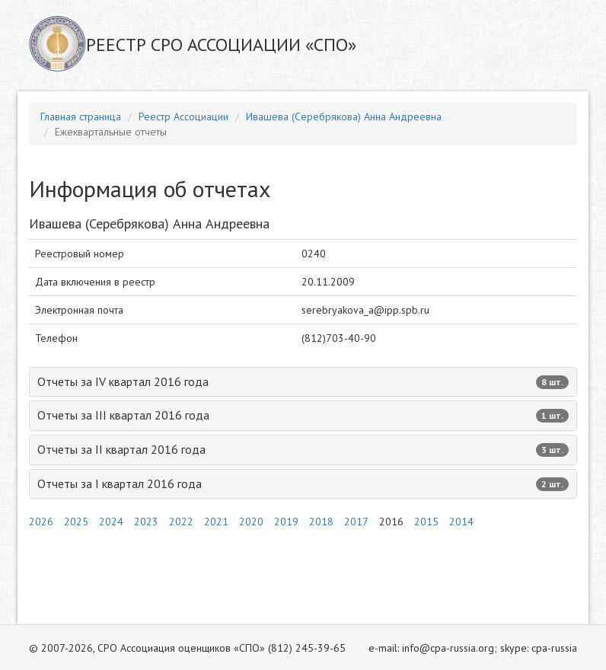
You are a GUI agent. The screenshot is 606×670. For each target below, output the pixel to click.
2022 (181, 521)
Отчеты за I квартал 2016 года (303, 483)
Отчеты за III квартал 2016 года (303, 415)
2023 (146, 521)
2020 (251, 521)
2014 (461, 521)
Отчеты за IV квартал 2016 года (303, 381)
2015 (426, 521)
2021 (216, 521)
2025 (76, 521)
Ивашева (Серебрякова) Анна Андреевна (344, 116)
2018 (321, 521)
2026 (41, 521)
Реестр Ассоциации (183, 116)
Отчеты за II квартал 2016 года (303, 449)
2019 (286, 521)
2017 (356, 521)
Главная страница (80, 116)
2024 (111, 521)
